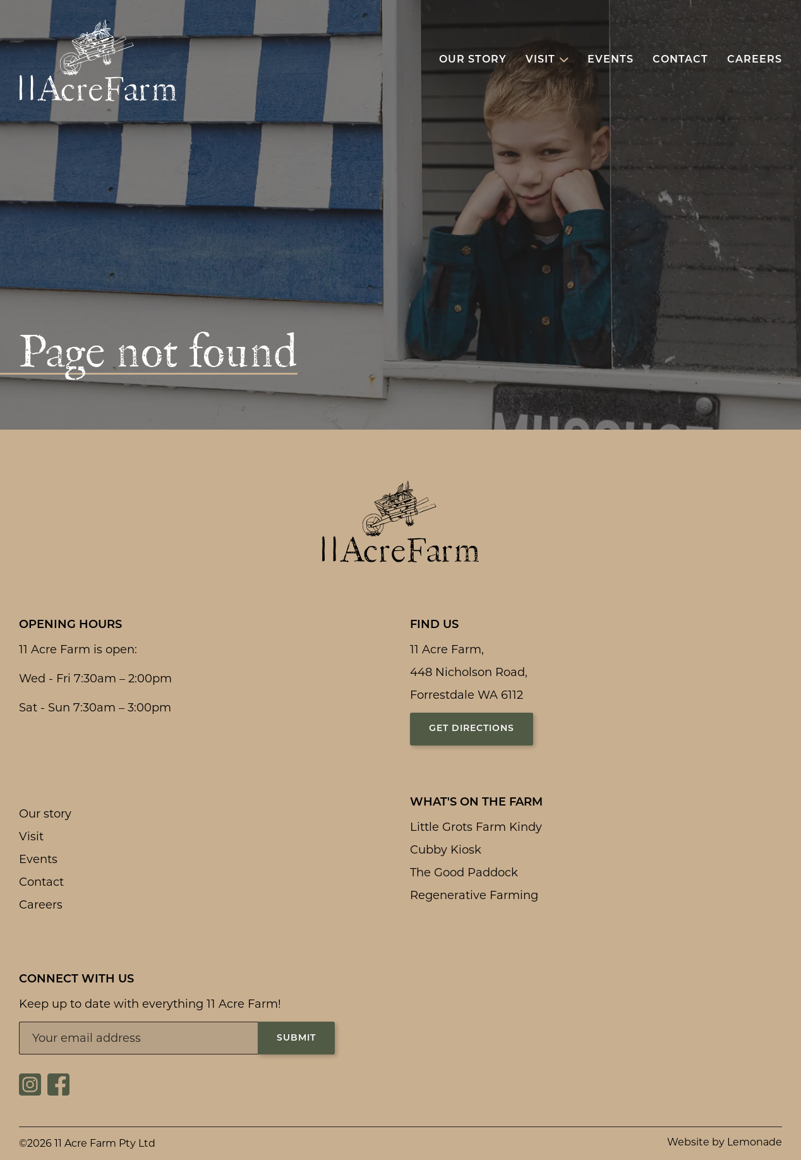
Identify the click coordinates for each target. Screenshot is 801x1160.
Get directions (471, 729)
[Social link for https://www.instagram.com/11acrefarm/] (30, 1092)
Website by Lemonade (724, 1142)
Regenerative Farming (474, 895)
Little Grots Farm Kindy (476, 827)
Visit (31, 836)
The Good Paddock (464, 872)
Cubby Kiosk (445, 850)
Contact (41, 882)
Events (38, 859)
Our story (45, 814)
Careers (41, 905)
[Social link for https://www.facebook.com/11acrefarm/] (58, 1092)
